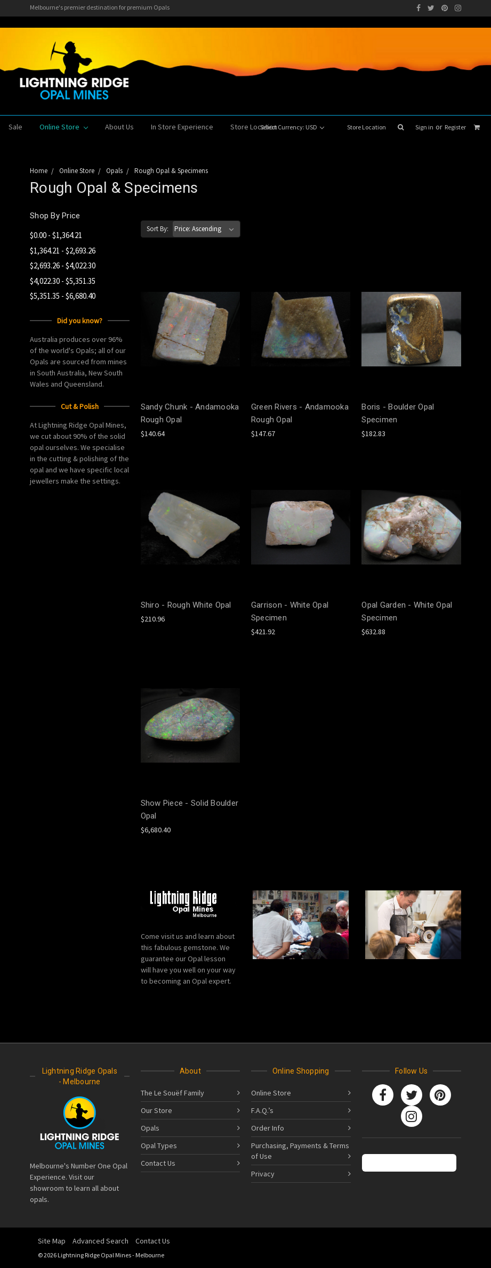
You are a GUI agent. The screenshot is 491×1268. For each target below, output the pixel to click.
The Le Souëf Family (172, 1093)
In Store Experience (182, 127)
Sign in (424, 127)
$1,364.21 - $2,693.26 (62, 251)
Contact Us (158, 1163)
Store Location (366, 127)
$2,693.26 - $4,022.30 (62, 265)
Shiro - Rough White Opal (186, 605)
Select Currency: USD (292, 127)
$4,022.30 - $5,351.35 (62, 281)
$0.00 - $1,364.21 (56, 235)
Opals (150, 1128)
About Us (119, 127)
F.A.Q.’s (262, 1110)
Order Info (267, 1128)
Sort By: (157, 228)
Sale (15, 127)
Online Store (63, 127)
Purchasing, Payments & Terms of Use (300, 1151)
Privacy (263, 1174)
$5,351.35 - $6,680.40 (62, 296)
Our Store (156, 1110)
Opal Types (159, 1145)
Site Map (52, 1241)
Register (455, 127)
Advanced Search (100, 1241)
